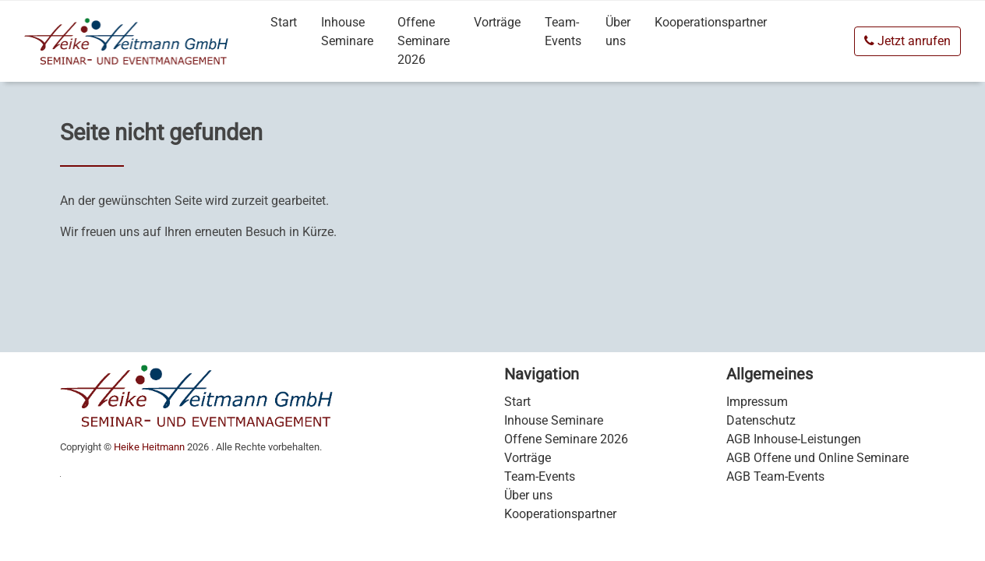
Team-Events (563, 31)
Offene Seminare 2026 (423, 41)
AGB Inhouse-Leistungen (793, 439)
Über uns (617, 31)
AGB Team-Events (775, 476)
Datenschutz (761, 420)
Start (283, 22)
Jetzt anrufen (907, 41)
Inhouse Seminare (347, 31)
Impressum (757, 401)
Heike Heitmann (149, 447)
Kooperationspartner (711, 22)
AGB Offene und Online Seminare (817, 457)
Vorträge (497, 22)
